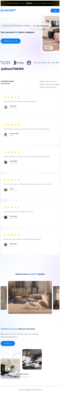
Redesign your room (10, 41)
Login (55, 10)
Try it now (8, 343)
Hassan (27, 389)
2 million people (17, 25)
